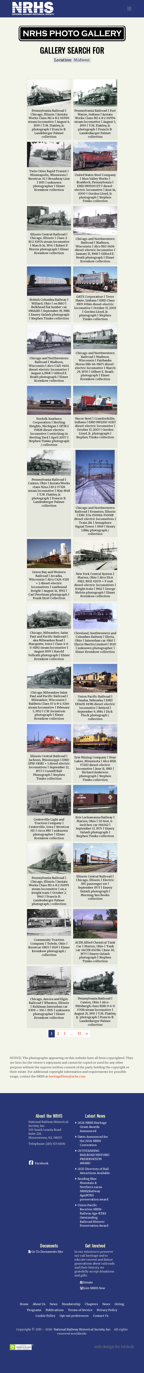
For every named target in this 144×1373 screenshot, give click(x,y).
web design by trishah (114, 1346)
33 (79, 1033)
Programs (34, 1310)
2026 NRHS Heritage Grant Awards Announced (92, 1127)
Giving (119, 1304)
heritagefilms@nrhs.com (67, 1076)
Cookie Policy (45, 1316)
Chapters (91, 1304)
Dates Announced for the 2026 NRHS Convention (93, 1141)
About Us (39, 1304)
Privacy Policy (107, 1310)
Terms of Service (80, 1310)
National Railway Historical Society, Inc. (82, 1329)
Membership (71, 1304)
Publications (55, 1310)
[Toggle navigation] (129, 8)
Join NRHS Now (94, 1288)
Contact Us (101, 1316)
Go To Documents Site (45, 1251)
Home (24, 1304)
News (54, 1304)
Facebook (41, 1163)
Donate (88, 1282)
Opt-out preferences (74, 1316)
